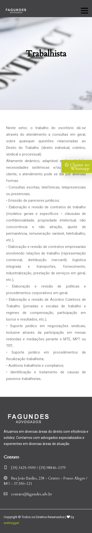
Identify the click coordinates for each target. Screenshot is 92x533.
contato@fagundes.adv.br (28, 494)
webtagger (11, 523)
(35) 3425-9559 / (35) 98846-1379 (35, 467)
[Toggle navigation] (84, 10)
